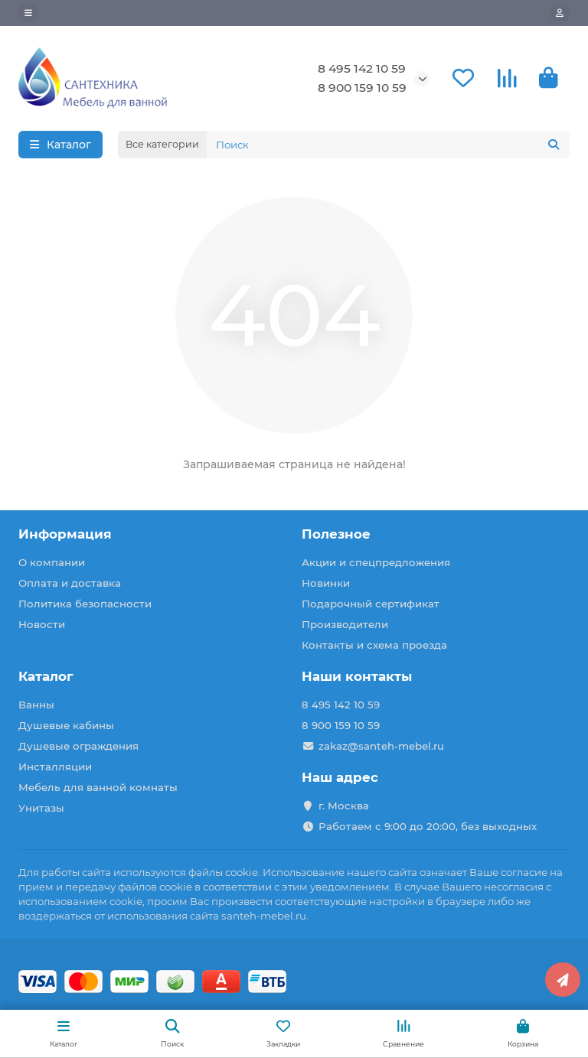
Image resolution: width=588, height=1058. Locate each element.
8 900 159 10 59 (362, 87)
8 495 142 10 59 (362, 68)
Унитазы (41, 808)
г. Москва (343, 805)
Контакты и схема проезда (374, 645)
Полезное (336, 534)
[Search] (388, 144)
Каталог (46, 676)
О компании (51, 562)
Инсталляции (55, 766)
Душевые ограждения (78, 746)
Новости (41, 624)
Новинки (326, 583)
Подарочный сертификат (370, 603)
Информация (65, 534)
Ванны (36, 704)
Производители (345, 624)
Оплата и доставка (69, 583)
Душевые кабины (66, 725)
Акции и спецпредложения (376, 562)
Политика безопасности (85, 603)
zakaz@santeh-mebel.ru (381, 746)
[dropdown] (28, 13)
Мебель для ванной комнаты (98, 787)
